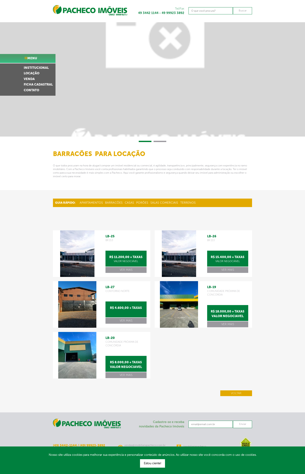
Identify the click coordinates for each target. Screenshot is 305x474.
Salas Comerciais (164, 203)
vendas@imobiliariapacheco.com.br (144, 445)
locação (31, 73)
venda (29, 79)
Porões (142, 203)
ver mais (126, 270)
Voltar (236, 393)
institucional (36, 68)
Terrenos (188, 203)
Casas (129, 203)
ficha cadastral (38, 84)
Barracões (114, 203)
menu (32, 58)
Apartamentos (91, 203)
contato (31, 90)
